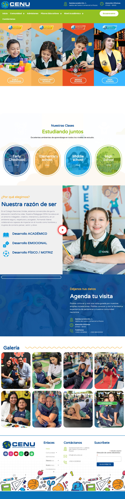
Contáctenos (8, 19)
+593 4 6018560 (75, 461)
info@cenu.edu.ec (75, 455)
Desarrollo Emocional (62, 102)
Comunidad (17, 13)
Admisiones (32, 13)
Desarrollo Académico (21, 102)
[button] (4, 55)
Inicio (5, 13)
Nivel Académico (73, 13)
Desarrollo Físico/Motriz (104, 102)
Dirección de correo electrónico (108, 454)
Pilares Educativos (51, 13)
